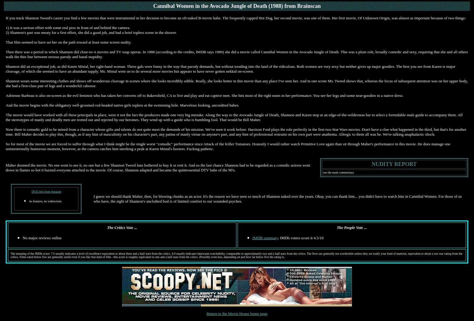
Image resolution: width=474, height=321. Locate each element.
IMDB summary (265, 238)
